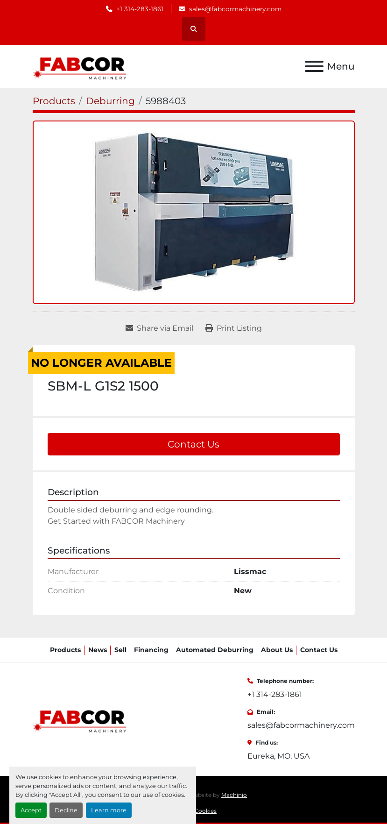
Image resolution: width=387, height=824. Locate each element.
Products (65, 650)
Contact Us (193, 444)
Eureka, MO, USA (278, 756)
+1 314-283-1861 (139, 9)
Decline (66, 810)
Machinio (234, 794)
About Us (277, 650)
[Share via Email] (159, 328)
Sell (120, 650)
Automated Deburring (214, 650)
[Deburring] (110, 101)
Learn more (109, 810)
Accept (31, 810)
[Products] (54, 101)
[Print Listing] (233, 328)
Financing (151, 650)
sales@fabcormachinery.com (235, 9)
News (97, 650)
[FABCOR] (80, 718)
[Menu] (314, 66)
